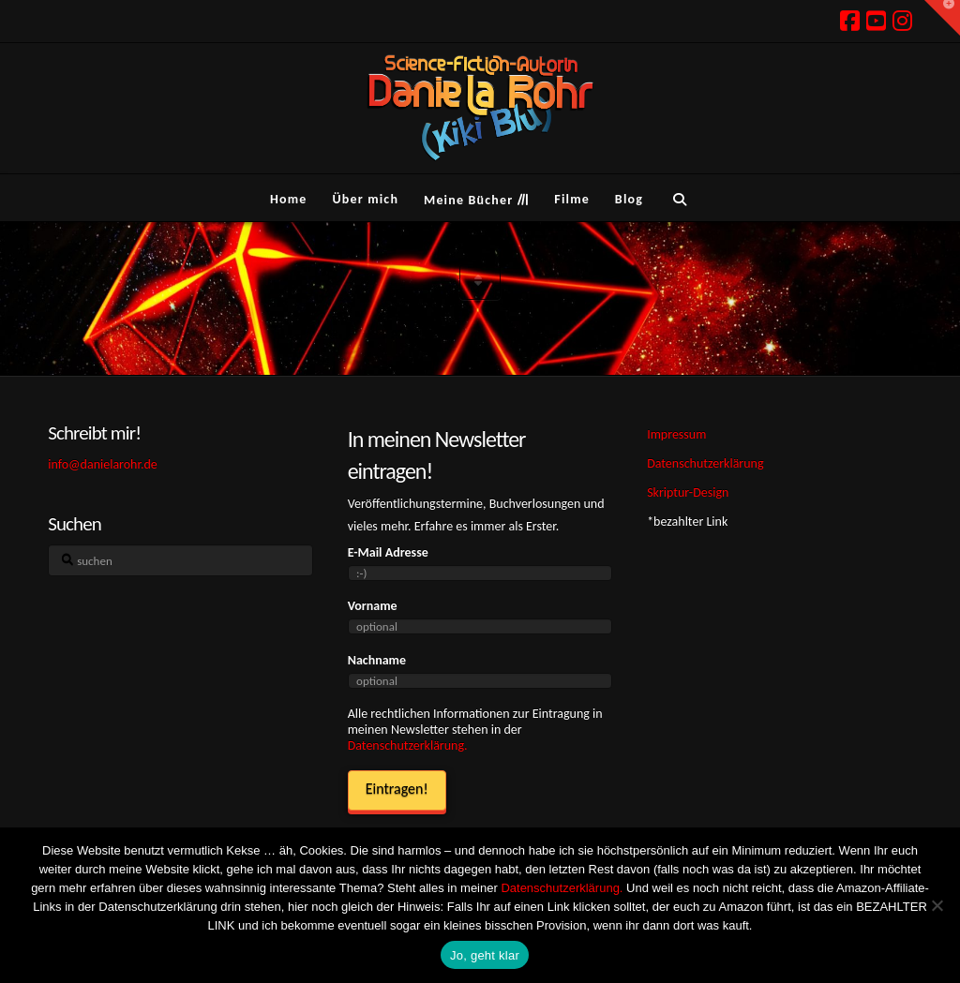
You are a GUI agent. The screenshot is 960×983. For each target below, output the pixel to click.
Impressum (676, 434)
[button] (942, 18)
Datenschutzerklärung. (408, 745)
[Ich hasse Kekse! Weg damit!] (936, 905)
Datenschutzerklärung (705, 463)
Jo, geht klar (484, 955)
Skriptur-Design (687, 492)
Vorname (373, 606)
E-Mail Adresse (388, 552)
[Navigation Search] (679, 197)
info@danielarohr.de (103, 464)
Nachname (377, 660)
